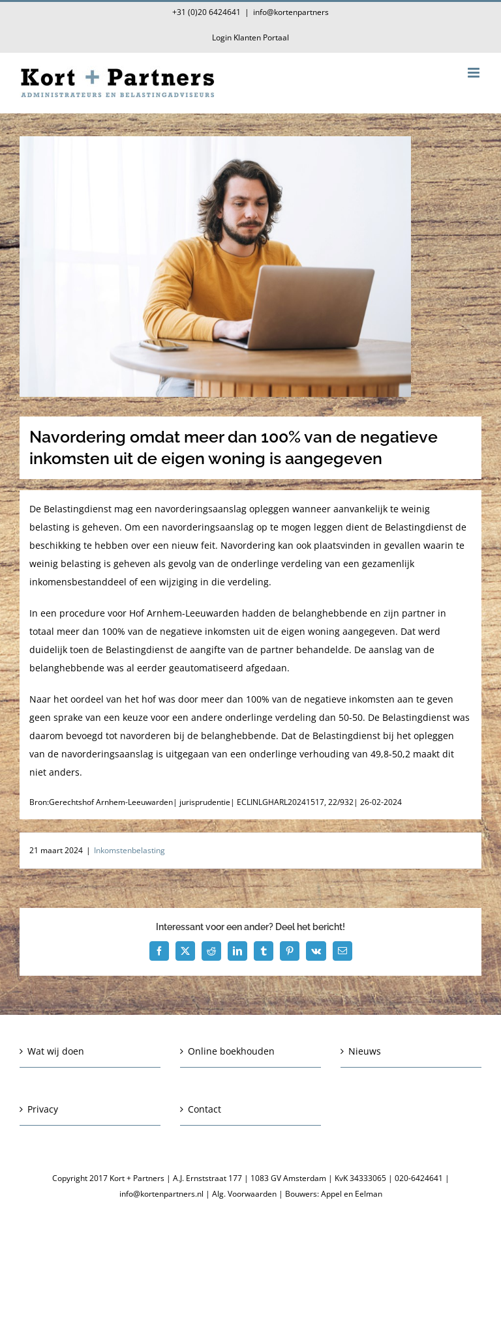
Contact (204, 1109)
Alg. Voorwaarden (244, 1193)
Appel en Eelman (351, 1193)
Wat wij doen (55, 1051)
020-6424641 (419, 1178)
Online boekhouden (231, 1051)
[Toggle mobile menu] (474, 73)
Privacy (42, 1109)
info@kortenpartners (291, 12)
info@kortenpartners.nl (161, 1193)
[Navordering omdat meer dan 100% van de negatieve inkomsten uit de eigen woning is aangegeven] (250, 266)
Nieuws (364, 1051)
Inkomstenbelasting (129, 850)
